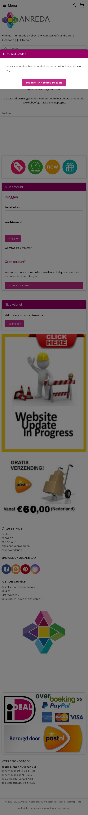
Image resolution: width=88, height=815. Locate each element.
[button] (44, 82)
